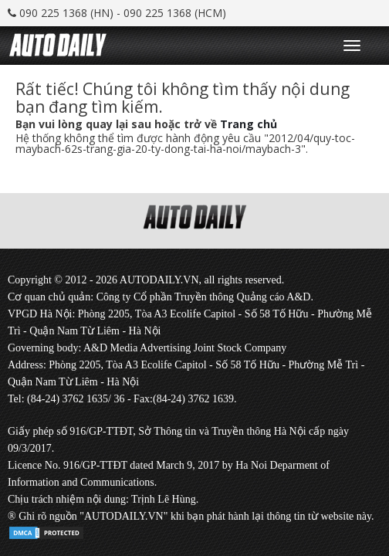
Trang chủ (248, 124)
